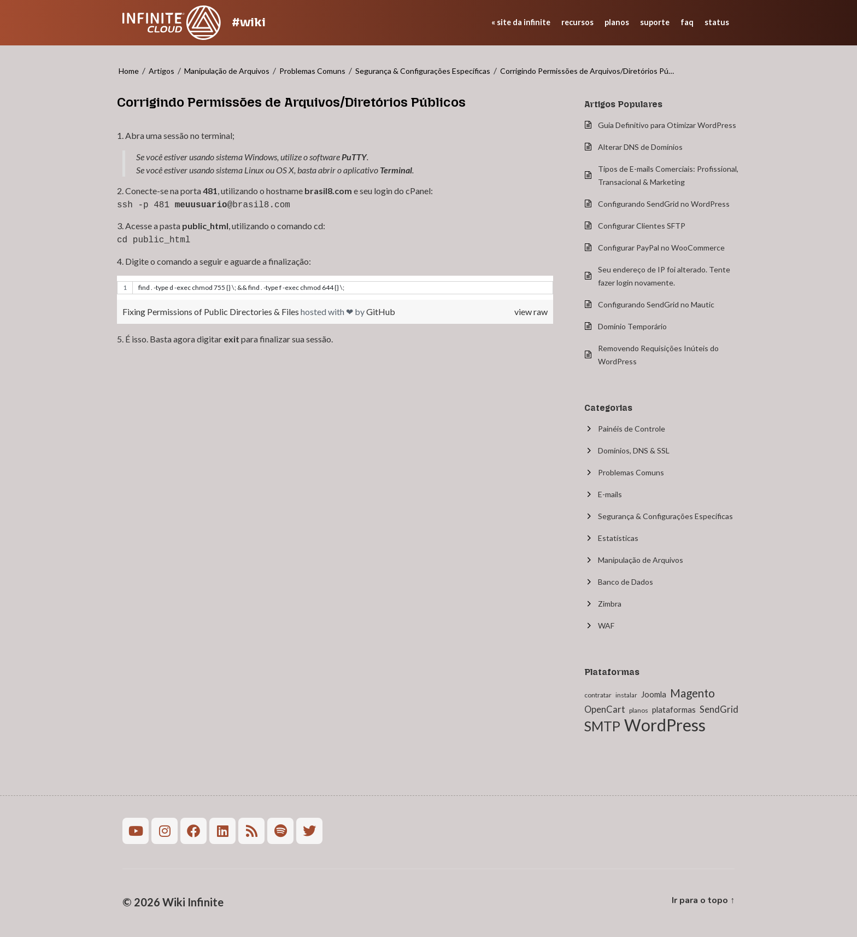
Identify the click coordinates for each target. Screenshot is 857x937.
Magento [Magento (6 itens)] (692, 693)
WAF (606, 625)
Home (129, 70)
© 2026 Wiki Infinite (173, 902)
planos (616, 22)
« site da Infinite (520, 22)
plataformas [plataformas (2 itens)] (674, 709)
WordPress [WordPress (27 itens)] (665, 725)
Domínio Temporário (632, 326)
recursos (577, 22)
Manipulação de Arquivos (226, 70)
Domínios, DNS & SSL (634, 450)
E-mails (610, 494)
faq (687, 22)
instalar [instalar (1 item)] (626, 695)
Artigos (161, 70)
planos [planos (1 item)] (638, 710)
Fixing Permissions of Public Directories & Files (211, 309)
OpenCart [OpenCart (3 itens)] (604, 709)
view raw (531, 309)
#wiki (249, 22)
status (717, 22)
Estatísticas (618, 538)
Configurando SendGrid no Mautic (656, 304)
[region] (335, 285)
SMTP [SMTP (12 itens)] (602, 726)
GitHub (380, 309)
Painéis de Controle (631, 428)
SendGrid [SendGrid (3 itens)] (719, 709)
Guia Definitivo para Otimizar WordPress (667, 125)
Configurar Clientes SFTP (641, 225)
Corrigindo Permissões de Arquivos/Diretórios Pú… (587, 70)
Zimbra (609, 603)
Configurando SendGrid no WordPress (664, 203)
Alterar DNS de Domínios (640, 147)
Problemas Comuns (312, 70)
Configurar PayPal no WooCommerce (661, 247)
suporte (655, 22)
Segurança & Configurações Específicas (422, 70)
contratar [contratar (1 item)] (598, 695)
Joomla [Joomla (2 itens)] (653, 694)
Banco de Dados (625, 581)
